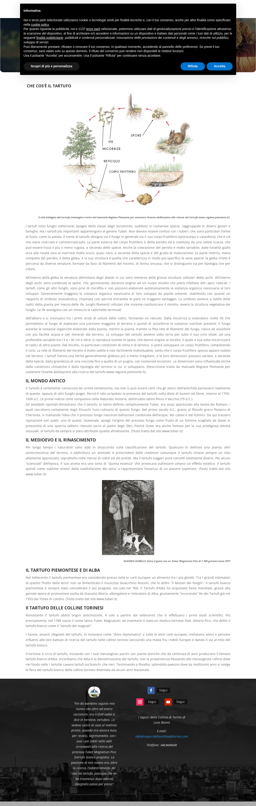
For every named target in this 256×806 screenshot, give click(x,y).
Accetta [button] (219, 66)
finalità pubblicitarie (49, 37)
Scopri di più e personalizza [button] (51, 66)
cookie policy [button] (40, 24)
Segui (163, 690)
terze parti (93, 29)
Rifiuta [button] (193, 66)
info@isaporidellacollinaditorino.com (161, 736)
